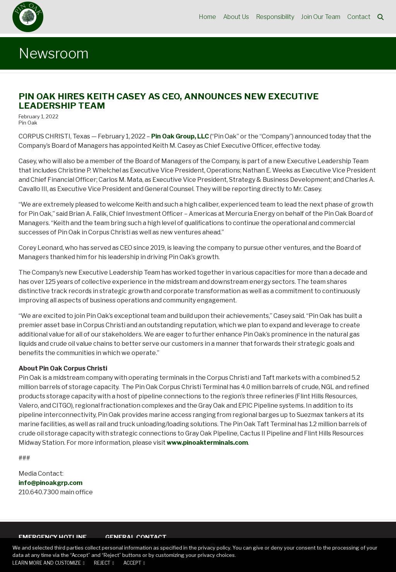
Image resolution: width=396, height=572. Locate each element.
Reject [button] (102, 563)
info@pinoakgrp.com (50, 483)
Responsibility (273, 17)
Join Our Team (320, 17)
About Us (234, 17)
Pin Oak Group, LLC (180, 136)
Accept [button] (132, 563)
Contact (358, 17)
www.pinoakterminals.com (207, 442)
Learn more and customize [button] (46, 563)
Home (205, 17)
